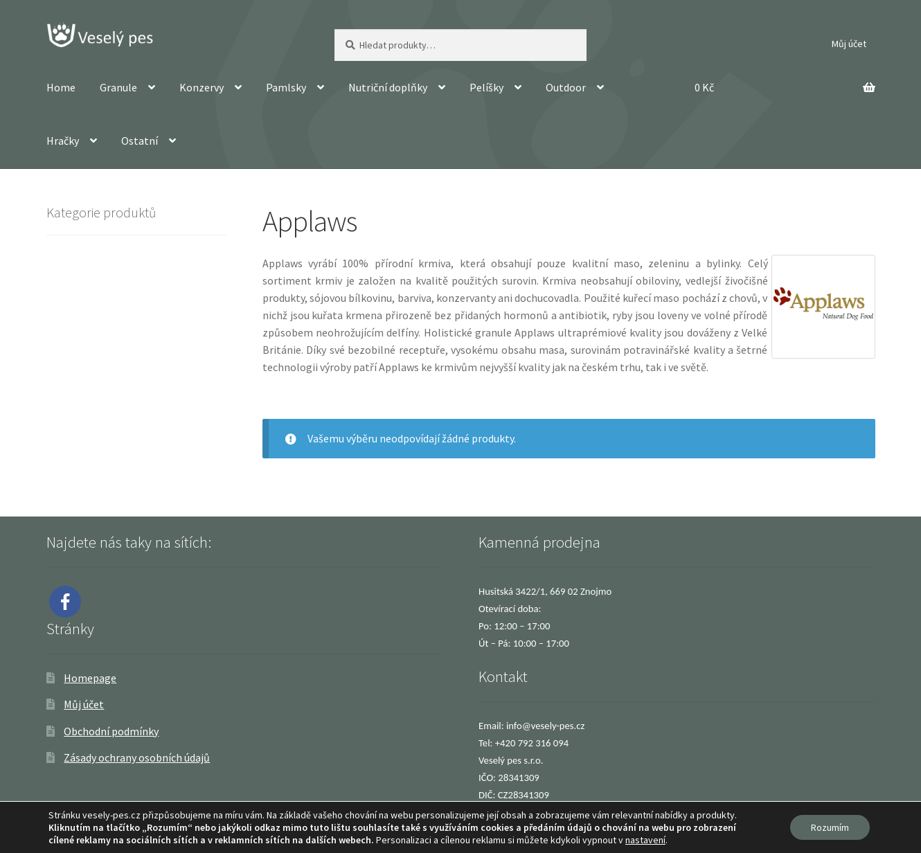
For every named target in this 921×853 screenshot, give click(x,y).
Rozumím (830, 827)
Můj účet (849, 43)
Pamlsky (286, 87)
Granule (118, 87)
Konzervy (201, 87)
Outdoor (566, 87)
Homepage (90, 678)
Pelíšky (486, 87)
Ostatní (139, 140)
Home (60, 87)
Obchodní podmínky (111, 731)
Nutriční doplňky (387, 87)
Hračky (62, 140)
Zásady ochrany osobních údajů (137, 757)
